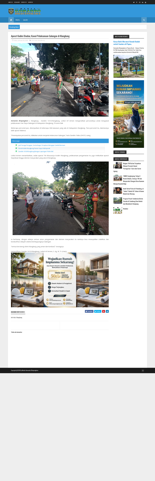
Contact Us (24, 2)
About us (10, 2)
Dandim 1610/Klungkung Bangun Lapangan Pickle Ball (35, 151)
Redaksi (125, 208)
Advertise (30, 2)
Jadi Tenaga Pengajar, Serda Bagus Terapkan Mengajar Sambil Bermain (41, 145)
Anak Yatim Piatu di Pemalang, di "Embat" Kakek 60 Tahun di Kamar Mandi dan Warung (133, 191)
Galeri (25, 20)
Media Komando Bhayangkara (30, 370)
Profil (18, 20)
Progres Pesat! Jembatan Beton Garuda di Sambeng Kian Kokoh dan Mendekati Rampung (133, 201)
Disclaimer (17, 2)
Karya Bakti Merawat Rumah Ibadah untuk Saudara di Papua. (126, 42)
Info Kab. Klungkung (38, 40)
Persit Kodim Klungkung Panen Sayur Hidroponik (34, 148)
